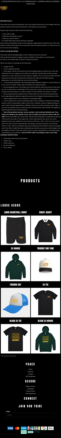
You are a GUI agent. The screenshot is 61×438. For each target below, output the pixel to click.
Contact (30, 374)
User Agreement (30, 393)
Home (30, 369)
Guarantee (30, 389)
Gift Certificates (30, 376)
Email (8, 411)
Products (30, 372)
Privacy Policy (30, 391)
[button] (54, 8)
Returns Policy (30, 386)
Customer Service (14, 30)
